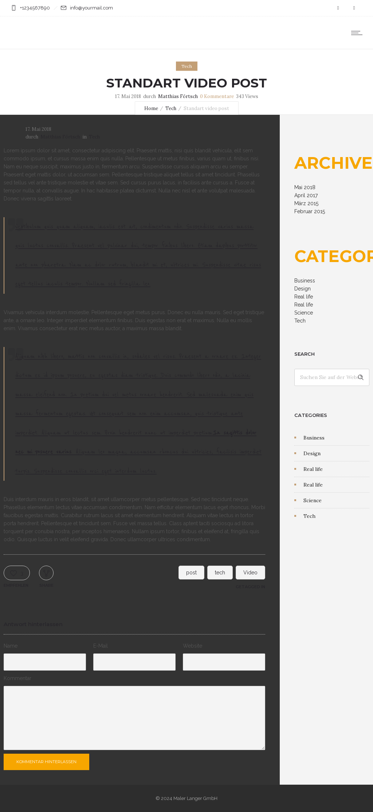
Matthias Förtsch (178, 96)
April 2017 (306, 195)
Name (10, 646)
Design (302, 289)
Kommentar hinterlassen (46, 761)
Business (304, 281)
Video (250, 572)
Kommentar (17, 678)
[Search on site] (331, 377)
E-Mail (100, 646)
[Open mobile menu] (358, 33)
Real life (303, 297)
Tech (170, 108)
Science (303, 313)
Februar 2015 (309, 211)
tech (220, 572)
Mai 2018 (304, 187)
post (191, 572)
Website (192, 646)
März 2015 (306, 203)
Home (151, 108)
